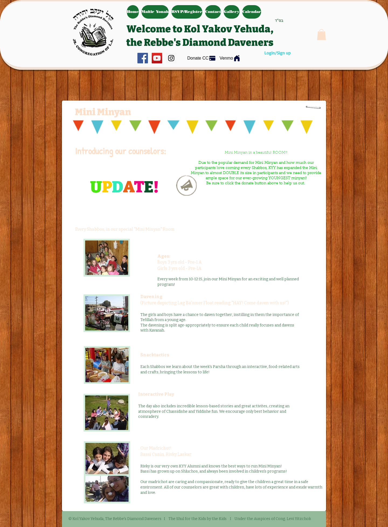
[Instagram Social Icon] (171, 58)
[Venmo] (230, 58)
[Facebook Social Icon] (142, 58)
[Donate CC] (202, 58)
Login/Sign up (277, 53)
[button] (321, 34)
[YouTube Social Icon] (157, 58)
